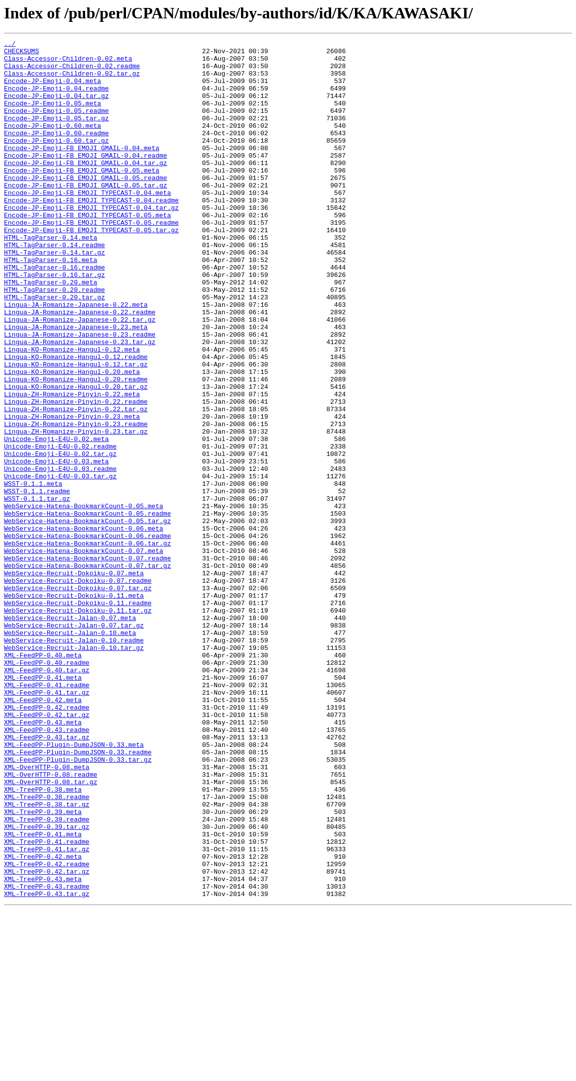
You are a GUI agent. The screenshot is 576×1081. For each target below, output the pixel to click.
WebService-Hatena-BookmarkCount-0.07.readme (87, 662)
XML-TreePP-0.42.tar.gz (47, 1038)
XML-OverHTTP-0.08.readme (50, 921)
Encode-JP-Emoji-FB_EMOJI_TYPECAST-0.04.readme (91, 232)
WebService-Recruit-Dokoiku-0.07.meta (74, 680)
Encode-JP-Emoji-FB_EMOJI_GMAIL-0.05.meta (81, 196)
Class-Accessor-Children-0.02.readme (72, 71)
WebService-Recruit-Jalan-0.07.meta (70, 733)
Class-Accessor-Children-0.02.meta (68, 62)
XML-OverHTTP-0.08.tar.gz (50, 930)
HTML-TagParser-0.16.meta (50, 304)
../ (9, 44)
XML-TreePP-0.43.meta (43, 1047)
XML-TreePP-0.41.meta (43, 993)
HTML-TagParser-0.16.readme (54, 313)
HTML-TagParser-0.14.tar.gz (54, 295)
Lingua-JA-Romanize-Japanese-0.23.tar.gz (79, 402)
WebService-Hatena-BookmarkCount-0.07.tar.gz (87, 671)
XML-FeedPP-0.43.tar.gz (47, 877)
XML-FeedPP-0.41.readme (47, 814)
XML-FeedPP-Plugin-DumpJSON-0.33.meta (74, 886)
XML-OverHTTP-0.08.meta (47, 912)
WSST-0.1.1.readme (37, 581)
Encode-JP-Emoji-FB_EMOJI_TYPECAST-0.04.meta (87, 223)
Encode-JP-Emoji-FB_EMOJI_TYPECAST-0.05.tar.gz (91, 268)
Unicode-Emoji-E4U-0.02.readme (60, 528)
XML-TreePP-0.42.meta (43, 1020)
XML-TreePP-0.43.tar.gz (47, 1065)
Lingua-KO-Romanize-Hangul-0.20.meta (72, 438)
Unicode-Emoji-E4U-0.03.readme (60, 554)
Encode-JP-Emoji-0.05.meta (52, 116)
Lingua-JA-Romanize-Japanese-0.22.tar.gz (79, 375)
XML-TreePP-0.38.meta (43, 939)
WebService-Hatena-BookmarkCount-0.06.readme (87, 635)
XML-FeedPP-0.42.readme (47, 841)
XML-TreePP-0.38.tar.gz (47, 957)
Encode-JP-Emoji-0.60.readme (56, 152)
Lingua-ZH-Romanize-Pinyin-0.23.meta (72, 492)
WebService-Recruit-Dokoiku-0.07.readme (77, 689)
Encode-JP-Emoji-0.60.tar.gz (56, 161)
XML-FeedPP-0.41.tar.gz (47, 823)
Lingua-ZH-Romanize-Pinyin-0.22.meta (72, 465)
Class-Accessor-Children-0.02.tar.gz (72, 80)
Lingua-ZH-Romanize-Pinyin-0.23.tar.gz (76, 510)
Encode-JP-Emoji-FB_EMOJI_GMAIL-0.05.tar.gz (85, 214)
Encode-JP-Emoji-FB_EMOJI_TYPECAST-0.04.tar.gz (91, 241)
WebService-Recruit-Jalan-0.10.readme (74, 760)
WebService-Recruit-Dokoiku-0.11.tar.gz (77, 725)
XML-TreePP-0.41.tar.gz (47, 1011)
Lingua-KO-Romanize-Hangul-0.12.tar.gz (76, 429)
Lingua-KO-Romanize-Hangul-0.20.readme (76, 447)
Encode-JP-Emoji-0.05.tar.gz (56, 134)
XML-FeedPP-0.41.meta (43, 805)
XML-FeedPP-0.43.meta (43, 859)
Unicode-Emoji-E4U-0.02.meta (56, 519)
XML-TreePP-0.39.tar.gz (47, 984)
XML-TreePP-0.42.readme (47, 1029)
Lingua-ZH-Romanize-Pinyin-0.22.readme (76, 474)
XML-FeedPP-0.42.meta (43, 832)
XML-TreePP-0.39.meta (43, 966)
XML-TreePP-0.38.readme (47, 948)
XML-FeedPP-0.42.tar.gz (47, 850)
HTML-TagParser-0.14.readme (54, 286)
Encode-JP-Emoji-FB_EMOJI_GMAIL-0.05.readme (85, 205)
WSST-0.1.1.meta (33, 572)
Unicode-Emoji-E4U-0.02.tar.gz (60, 537)
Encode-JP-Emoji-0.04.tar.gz (56, 107)
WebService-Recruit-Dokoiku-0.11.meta (74, 707)
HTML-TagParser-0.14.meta (50, 277)
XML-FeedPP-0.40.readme (47, 787)
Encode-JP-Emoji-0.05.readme (56, 125)
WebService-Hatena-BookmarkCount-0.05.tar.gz (87, 617)
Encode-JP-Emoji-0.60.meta (52, 143)
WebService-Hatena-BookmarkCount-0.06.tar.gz (87, 644)
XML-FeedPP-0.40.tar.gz (47, 796)
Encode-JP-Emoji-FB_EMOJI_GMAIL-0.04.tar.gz (85, 187)
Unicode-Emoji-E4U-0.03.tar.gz (60, 563)
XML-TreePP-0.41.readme (47, 1002)
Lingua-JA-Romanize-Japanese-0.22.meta (76, 358)
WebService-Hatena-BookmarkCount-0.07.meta (83, 653)
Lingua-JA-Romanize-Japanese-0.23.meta (76, 384)
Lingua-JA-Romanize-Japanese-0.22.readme (79, 366)
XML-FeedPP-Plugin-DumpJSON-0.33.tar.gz (77, 904)
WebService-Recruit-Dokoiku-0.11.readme (77, 716)
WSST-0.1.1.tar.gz (37, 590)
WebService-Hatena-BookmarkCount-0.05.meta (83, 599)
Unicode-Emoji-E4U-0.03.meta (56, 545)
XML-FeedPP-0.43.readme (47, 868)
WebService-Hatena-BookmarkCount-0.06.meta (83, 626)
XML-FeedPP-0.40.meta (43, 778)
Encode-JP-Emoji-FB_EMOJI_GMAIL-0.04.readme (85, 179)
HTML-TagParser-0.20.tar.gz (54, 349)
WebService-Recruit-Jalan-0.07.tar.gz (74, 742)
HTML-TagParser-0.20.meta (50, 331)
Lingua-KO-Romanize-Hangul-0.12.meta (72, 411)
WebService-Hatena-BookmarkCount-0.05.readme (87, 608)
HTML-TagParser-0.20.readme (54, 340)
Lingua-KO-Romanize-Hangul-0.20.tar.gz (76, 456)
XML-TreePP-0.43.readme (47, 1056)
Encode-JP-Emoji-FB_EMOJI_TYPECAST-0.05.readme (91, 259)
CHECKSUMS (21, 53)
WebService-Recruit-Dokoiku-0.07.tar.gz (77, 698)
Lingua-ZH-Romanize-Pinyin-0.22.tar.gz (76, 483)
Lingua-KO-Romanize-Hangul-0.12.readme (76, 420)
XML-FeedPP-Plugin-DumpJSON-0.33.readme (77, 895)
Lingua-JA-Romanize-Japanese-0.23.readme (79, 393)
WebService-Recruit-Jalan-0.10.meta (70, 751)
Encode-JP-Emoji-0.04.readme (56, 98)
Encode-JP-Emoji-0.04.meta (52, 89)
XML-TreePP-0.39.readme (47, 975)
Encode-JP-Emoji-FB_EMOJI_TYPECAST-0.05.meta (87, 250)
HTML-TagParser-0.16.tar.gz (54, 322)
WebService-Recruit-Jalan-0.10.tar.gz (74, 769)
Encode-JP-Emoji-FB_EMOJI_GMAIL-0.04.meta (81, 170)
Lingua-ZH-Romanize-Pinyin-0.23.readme (76, 501)
